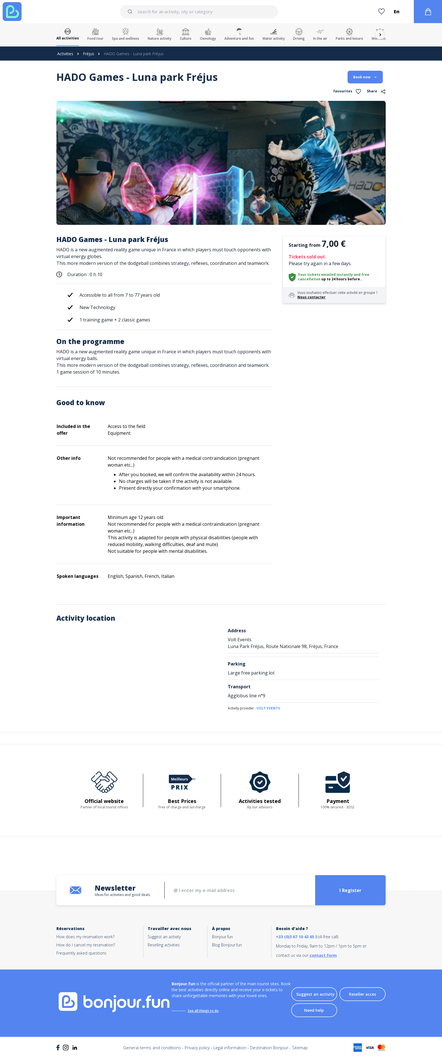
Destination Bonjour (269, 1047)
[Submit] (131, 11)
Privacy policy (197, 1047)
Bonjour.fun (222, 936)
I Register (350, 890)
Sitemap (300, 1047)
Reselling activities (164, 945)
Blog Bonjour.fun (227, 945)
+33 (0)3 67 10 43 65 (295, 936)
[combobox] (199, 11)
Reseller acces (362, 994)
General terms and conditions (152, 1047)
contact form (323, 955)
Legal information (229, 1047)
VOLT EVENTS (268, 708)
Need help (314, 1010)
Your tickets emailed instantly (325, 274)
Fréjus (88, 53)
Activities (65, 53)
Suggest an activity (164, 936)
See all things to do (203, 1010)
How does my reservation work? (85, 936)
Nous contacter (311, 297)
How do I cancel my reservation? (85, 945)
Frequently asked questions (81, 953)
